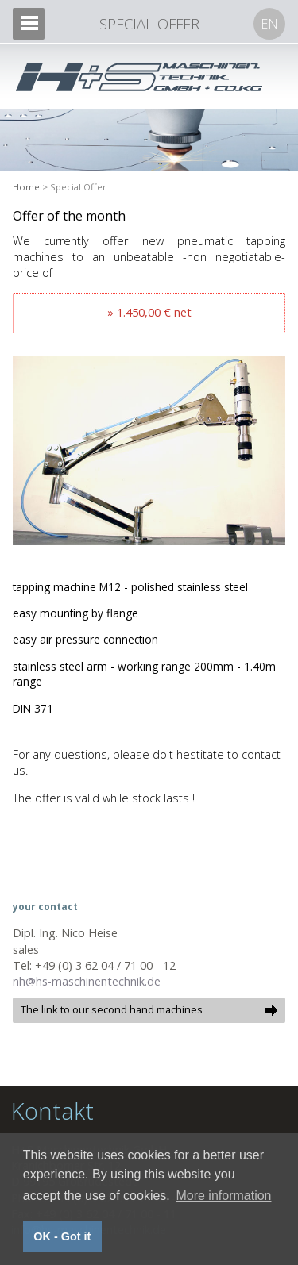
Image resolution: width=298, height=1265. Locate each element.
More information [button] (223, 1195)
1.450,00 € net (154, 312)
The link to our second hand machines (112, 1009)
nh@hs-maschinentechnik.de (87, 981)
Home (26, 187)
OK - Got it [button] (62, 1236)
